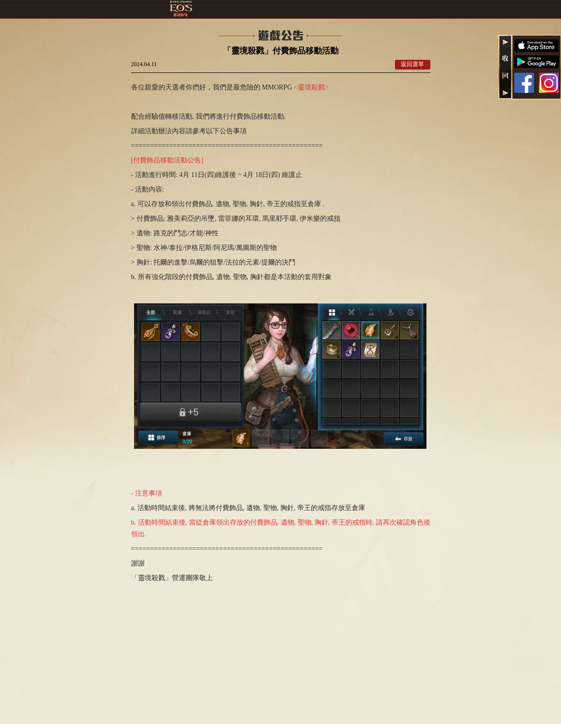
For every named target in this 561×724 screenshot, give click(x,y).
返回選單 (412, 64)
